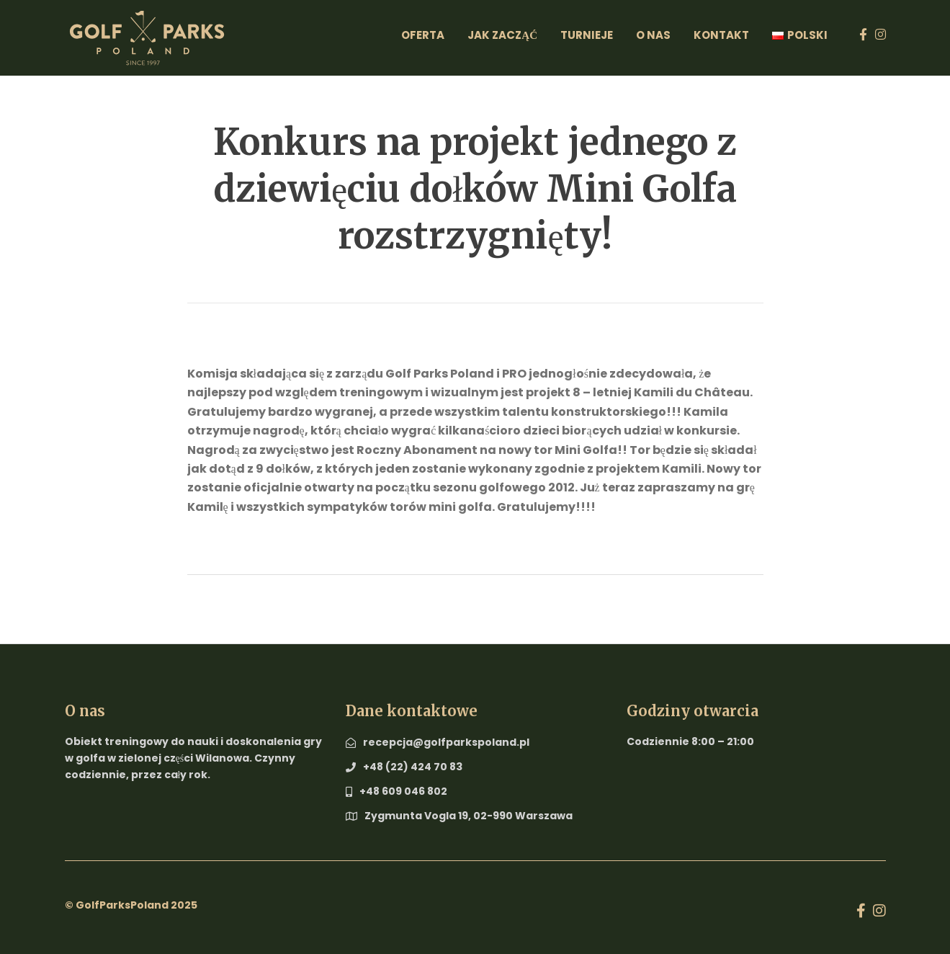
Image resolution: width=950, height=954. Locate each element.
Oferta (422, 35)
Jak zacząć (502, 35)
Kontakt (721, 35)
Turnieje (586, 35)
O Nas (653, 35)
